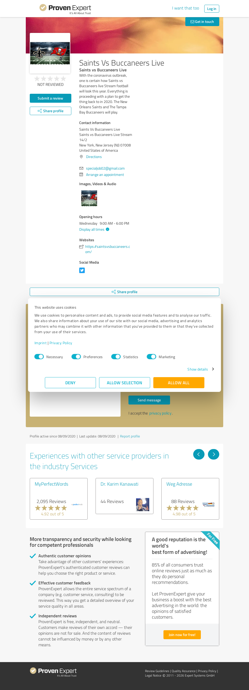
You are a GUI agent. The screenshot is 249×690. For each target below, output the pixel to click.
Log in (211, 8)
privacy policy (160, 413)
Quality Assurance (184, 671)
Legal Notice (153, 675)
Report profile (130, 436)
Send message (149, 399)
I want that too (185, 8)
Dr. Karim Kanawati (119, 484)
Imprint (51, 342)
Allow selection (124, 383)
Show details (187, 369)
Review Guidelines (157, 671)
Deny (70, 383)
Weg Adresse (179, 484)
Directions (94, 156)
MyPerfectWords (51, 484)
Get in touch (202, 21)
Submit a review (50, 98)
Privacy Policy (71, 342)
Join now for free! (182, 634)
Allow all (179, 383)
